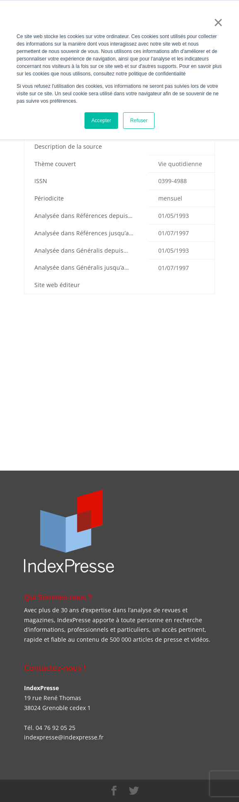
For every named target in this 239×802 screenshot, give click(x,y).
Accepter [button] (101, 120)
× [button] (218, 22)
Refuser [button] (138, 120)
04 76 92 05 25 (55, 728)
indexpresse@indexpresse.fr (64, 737)
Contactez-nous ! (55, 667)
